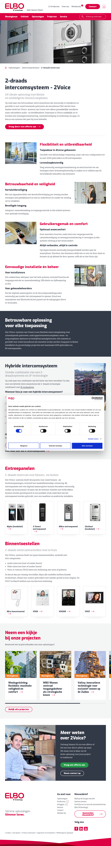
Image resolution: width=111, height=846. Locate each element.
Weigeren (23, 446)
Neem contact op (72, 773)
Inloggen (60, 804)
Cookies (8, 833)
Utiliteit (25, 16)
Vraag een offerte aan (74, 765)
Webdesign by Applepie (64, 833)
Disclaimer (16, 833)
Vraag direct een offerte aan (22, 126)
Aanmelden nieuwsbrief (88, 814)
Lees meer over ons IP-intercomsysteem (25, 451)
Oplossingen (38, 16)
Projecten (52, 16)
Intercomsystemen (30, 68)
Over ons (65, 7)
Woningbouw (11, 16)
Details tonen (93, 439)
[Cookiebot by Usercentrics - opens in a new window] (93, 398)
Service (63, 16)
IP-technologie (27, 387)
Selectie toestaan (55, 446)
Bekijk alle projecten (19, 709)
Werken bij (76, 7)
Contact (92, 6)
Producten (54, 7)
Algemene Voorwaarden (46, 833)
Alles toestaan (87, 446)
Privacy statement (28, 833)
